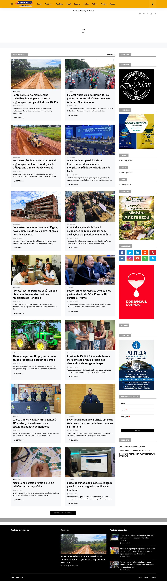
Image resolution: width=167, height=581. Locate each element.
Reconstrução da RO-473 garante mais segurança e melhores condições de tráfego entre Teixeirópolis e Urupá (35, 164)
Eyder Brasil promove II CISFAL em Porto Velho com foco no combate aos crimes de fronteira (90, 423)
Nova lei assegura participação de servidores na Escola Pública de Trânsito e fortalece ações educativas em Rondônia (137, 551)
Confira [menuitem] (86, 4)
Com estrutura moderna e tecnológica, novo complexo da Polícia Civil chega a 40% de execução (35, 231)
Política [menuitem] (47, 4)
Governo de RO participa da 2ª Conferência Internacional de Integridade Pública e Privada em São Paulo (89, 166)
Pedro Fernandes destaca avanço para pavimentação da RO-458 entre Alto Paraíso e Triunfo (89, 294)
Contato (153, 577)
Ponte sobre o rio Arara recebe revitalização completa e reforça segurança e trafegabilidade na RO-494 (35, 98)
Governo (17, 91)
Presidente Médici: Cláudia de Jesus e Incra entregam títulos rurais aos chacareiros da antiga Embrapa (88, 360)
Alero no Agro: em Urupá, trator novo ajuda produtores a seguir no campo (34, 358)
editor (65, 566)
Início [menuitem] (39, 4)
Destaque (72, 157)
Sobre (146, 577)
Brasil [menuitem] (68, 4)
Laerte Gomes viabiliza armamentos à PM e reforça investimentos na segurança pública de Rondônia (34, 423)
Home (140, 577)
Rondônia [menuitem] (59, 4)
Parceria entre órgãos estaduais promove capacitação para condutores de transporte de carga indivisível (137, 564)
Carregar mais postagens (63, 513)
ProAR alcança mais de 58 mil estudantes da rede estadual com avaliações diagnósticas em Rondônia (89, 231)
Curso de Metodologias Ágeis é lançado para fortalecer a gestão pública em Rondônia (90, 486)
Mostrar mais (110, 54)
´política (71, 287)
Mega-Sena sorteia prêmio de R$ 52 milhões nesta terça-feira (33, 484)
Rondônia (72, 416)
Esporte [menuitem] (77, 4)
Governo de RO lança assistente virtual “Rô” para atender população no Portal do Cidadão (137, 538)
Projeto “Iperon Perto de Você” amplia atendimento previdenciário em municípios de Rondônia (35, 294)
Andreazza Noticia (29, 577)
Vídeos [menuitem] (94, 4)
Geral (16, 416)
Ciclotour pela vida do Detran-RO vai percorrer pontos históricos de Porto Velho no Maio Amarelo (88, 98)
